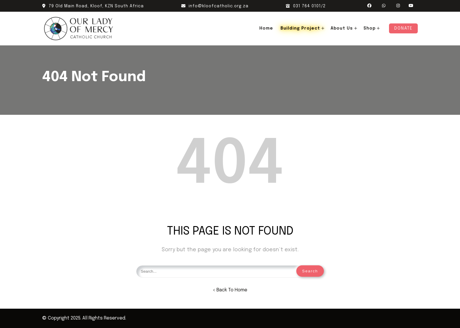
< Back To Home (230, 290)
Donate (403, 28)
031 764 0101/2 (306, 6)
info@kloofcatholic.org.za (214, 6)
